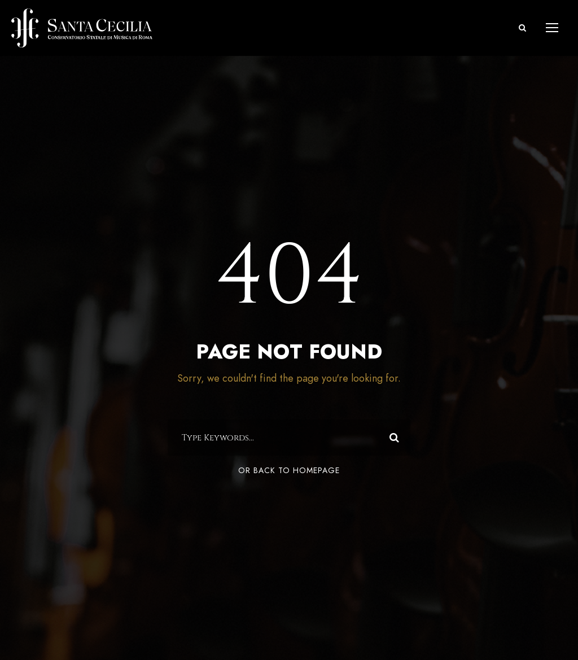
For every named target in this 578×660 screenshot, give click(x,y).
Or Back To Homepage (289, 470)
